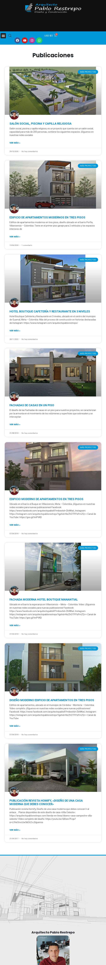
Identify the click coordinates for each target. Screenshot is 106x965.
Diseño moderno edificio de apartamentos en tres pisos (51, 700)
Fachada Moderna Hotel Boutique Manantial (43, 599)
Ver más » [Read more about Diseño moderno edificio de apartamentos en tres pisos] (14, 725)
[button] (3, 35)
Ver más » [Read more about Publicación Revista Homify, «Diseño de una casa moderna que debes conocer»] (14, 829)
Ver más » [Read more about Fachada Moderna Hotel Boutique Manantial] (14, 625)
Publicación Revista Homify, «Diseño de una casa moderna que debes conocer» (46, 802)
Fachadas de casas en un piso (31, 405)
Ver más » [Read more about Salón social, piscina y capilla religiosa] (14, 142)
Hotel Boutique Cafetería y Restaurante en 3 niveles (49, 311)
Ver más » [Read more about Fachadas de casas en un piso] (14, 424)
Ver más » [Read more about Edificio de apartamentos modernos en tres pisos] (14, 236)
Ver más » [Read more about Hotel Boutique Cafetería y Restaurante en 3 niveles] (14, 330)
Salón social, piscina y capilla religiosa (40, 123)
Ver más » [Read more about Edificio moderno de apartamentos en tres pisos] (14, 524)
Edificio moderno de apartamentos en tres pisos (46, 499)
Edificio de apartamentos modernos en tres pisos (47, 217)
